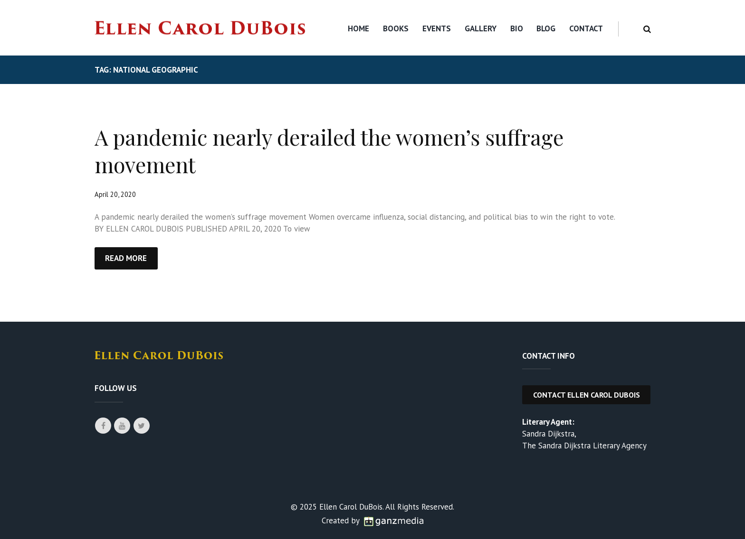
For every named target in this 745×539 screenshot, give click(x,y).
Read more (126, 258)
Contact (586, 28)
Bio (516, 28)
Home (358, 28)
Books (396, 28)
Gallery (481, 28)
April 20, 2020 (115, 194)
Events (436, 28)
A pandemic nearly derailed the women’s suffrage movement (329, 150)
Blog (545, 28)
